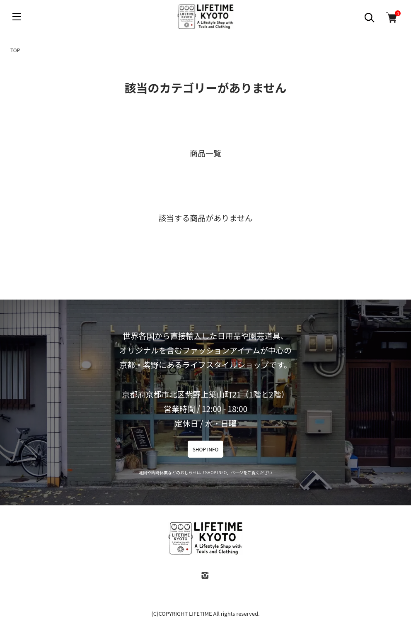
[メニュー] (16, 16)
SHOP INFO (206, 449)
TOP (15, 50)
